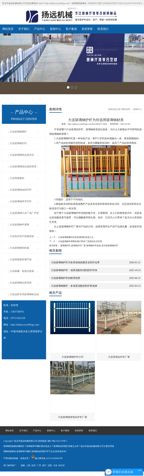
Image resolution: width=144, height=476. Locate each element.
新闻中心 (55, 28)
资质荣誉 (87, 28)
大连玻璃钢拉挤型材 (21, 282)
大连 (55, 465)
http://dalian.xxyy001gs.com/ (25, 324)
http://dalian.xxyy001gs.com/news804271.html (87, 124)
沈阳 (50, 465)
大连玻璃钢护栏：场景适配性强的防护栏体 (74, 270)
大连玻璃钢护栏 (18, 143)
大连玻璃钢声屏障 (19, 224)
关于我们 (23, 28)
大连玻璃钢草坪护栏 (21, 201)
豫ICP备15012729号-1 (57, 441)
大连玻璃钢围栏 (18, 131)
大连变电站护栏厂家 (119, 357)
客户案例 (71, 28)
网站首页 (8, 28)
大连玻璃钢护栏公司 (72, 357)
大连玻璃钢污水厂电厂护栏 (24, 213)
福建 (23, 465)
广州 (39, 465)
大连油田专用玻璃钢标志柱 (24, 294)
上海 (28, 465)
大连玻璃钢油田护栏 (21, 189)
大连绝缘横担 (17, 178)
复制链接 (42, 441)
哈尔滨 (61, 465)
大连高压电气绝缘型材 (22, 236)
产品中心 (39, 28)
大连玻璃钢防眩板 (19, 248)
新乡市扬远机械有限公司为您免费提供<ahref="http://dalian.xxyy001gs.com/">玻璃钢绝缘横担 (44, 3)
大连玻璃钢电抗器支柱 (22, 155)
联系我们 (103, 28)
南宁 (44, 465)
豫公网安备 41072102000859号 (47, 458)
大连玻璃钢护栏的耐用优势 (65, 278)
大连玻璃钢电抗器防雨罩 (23, 166)
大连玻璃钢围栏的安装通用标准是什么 (76, 237)
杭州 (33, 465)
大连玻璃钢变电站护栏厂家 (72, 417)
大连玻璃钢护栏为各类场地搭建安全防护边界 (75, 262)
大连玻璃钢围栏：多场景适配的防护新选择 (74, 286)
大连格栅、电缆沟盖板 (22, 271)
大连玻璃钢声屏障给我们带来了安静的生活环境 (80, 241)
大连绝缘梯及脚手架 (21, 259)
